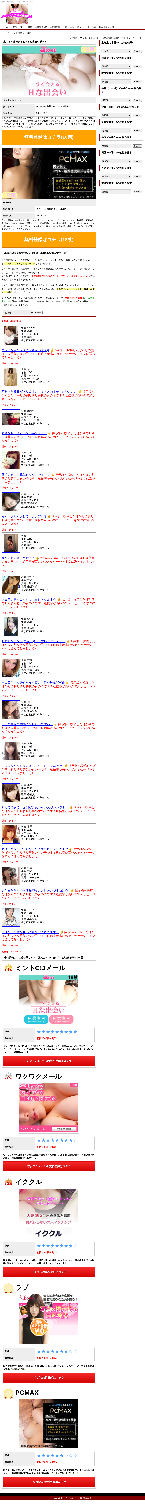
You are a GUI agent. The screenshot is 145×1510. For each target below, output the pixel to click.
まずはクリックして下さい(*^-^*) (24, 516)
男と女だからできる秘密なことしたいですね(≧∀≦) (35, 890)
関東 (30, 27)
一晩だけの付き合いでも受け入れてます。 (30, 932)
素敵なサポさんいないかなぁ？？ (24, 433)
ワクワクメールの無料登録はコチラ (49, 1166)
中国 (72, 27)
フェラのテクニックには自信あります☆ (29, 599)
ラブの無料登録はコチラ (49, 1377)
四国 (79, 27)
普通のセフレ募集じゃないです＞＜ (26, 474)
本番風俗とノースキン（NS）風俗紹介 (72, 1498)
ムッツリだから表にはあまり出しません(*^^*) (32, 765)
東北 (22, 27)
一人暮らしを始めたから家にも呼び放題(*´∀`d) (33, 682)
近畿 (65, 27)
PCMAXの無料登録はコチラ (49, 1481)
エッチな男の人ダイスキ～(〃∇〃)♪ (25, 350)
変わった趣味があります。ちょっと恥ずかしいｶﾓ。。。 (39, 391)
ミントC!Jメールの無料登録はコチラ (49, 1060)
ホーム (5, 27)
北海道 (14, 27)
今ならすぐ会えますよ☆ (18, 558)
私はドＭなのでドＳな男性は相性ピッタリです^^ (35, 849)
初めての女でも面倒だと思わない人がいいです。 (35, 807)
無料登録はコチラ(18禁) (49, 137)
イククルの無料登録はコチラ (49, 1272)
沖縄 (94, 27)
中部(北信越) (41, 27)
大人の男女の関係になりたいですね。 (27, 724)
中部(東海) (55, 27)
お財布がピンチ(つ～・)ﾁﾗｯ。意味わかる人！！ (33, 641)
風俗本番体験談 (106, 27)
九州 (87, 27)
